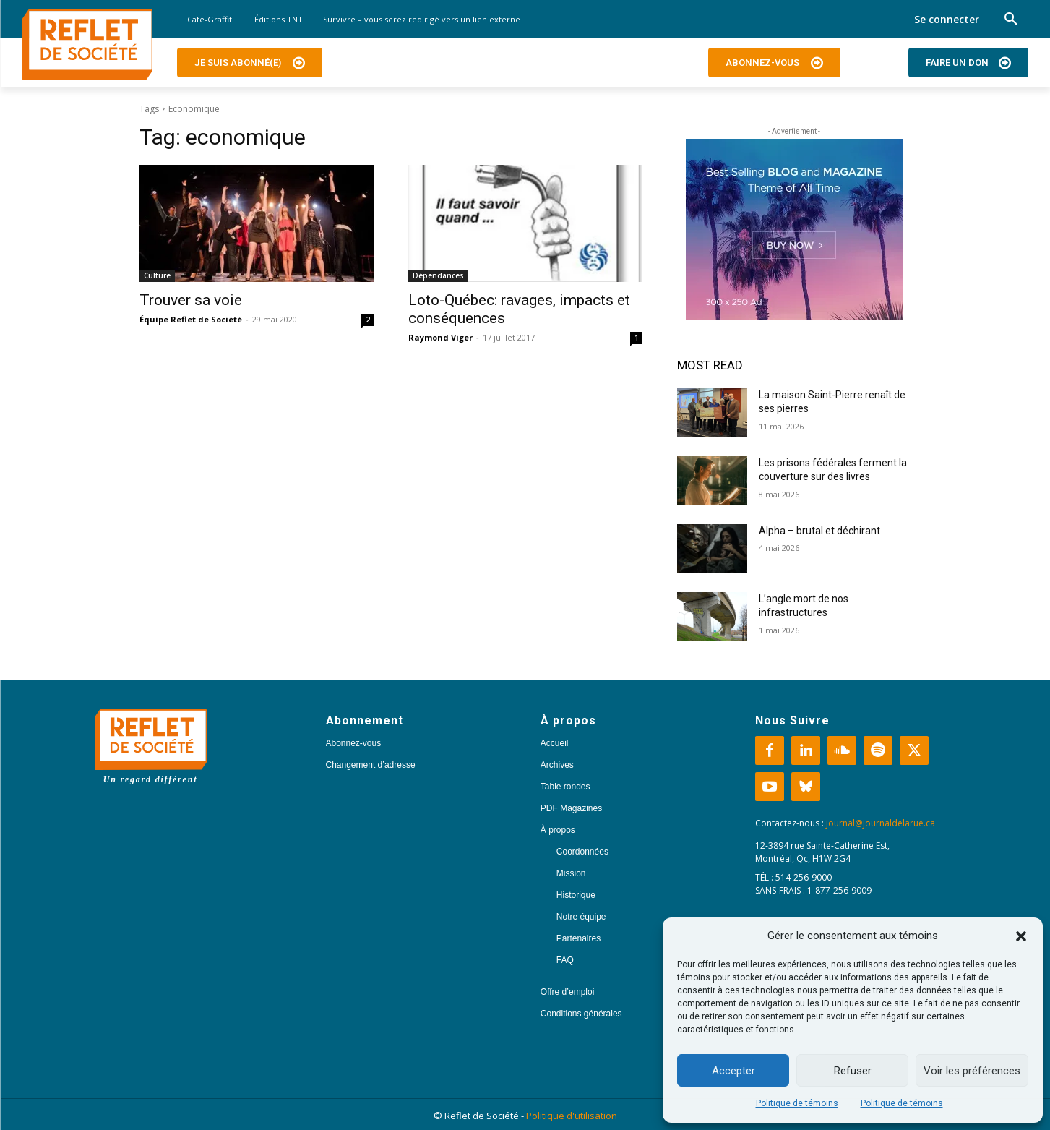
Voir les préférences (972, 1070)
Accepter (733, 1070)
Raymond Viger (440, 337)
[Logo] (87, 44)
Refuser (853, 1070)
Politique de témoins (797, 1103)
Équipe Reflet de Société (190, 319)
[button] (1021, 936)
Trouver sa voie (190, 300)
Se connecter (946, 19)
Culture (157, 275)
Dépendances (438, 275)
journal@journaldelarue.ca (880, 823)
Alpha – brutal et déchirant (819, 530)
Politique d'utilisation (571, 1115)
